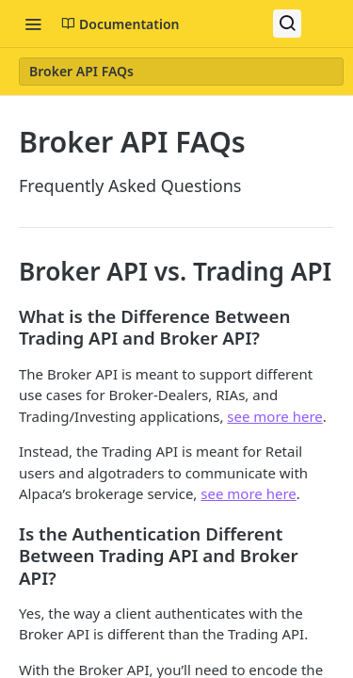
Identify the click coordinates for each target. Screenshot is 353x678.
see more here (274, 416)
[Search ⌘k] (287, 23)
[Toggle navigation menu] (33, 23)
